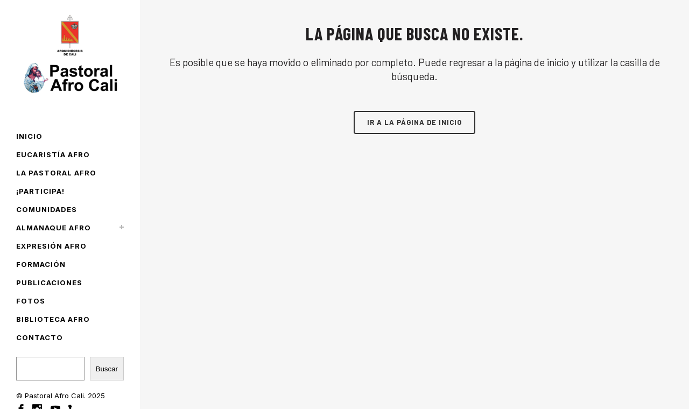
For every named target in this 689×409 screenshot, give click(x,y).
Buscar (107, 369)
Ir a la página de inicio (414, 122)
